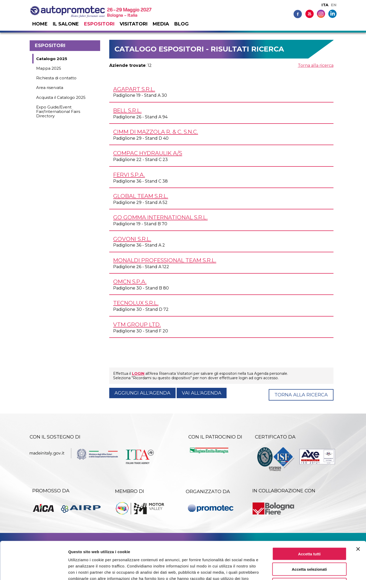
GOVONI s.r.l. (132, 239)
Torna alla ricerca (315, 65)
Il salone (66, 24)
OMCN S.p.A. (129, 281)
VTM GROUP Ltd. (137, 324)
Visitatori (133, 24)
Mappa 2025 (48, 68)
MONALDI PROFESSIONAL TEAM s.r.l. (164, 260)
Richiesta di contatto (56, 77)
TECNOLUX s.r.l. (135, 303)
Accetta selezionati (309, 531)
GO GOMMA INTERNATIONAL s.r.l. (160, 217)
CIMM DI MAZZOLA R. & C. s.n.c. (155, 131)
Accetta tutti (309, 516)
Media (161, 24)
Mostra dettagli (274, 570)
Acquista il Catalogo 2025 (61, 97)
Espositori (99, 24)
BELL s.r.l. (127, 110)
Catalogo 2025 (51, 58)
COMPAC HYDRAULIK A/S (147, 153)
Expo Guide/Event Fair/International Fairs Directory (58, 112)
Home (40, 24)
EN (334, 4)
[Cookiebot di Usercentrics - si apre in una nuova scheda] (33, 570)
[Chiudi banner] (358, 511)
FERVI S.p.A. (129, 174)
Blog (181, 24)
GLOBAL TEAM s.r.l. (140, 196)
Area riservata (49, 87)
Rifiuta (309, 547)
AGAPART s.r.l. (134, 89)
